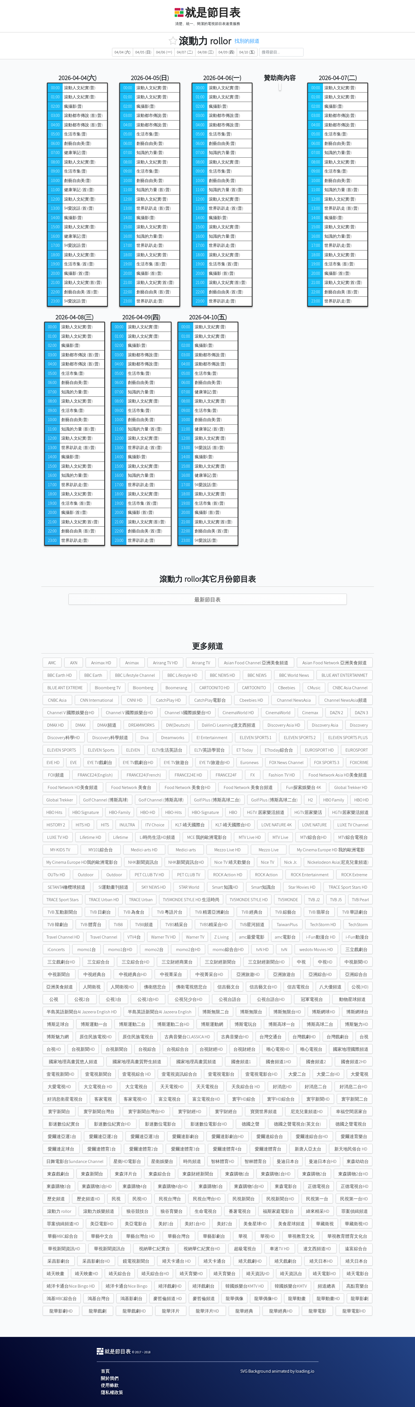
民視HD (140, 1199)
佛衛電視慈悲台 (191, 987)
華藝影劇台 (214, 1236)
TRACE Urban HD (104, 900)
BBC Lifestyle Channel (135, 675)
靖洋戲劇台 (203, 1286)
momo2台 (154, 949)
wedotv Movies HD (316, 949)
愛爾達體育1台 (101, 1149)
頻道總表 (326, 1286)
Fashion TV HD (282, 775)
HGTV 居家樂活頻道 (265, 812)
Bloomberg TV (108, 688)
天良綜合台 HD (245, 1087)
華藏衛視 (325, 1224)
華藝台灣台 (179, 1236)
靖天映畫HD (86, 1274)
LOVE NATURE (314, 825)
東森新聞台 (92, 1174)
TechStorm (358, 924)
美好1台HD (195, 1224)
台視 (364, 1037)
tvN (284, 949)
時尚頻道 (192, 1161)
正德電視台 (319, 1186)
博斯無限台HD (287, 1012)
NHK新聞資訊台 (143, 862)
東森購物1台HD (276, 1174)
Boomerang (176, 688)
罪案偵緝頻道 (354, 1211)
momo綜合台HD (228, 949)
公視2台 (82, 999)
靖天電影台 (358, 1274)
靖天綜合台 (120, 1274)
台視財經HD (211, 1049)
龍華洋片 (171, 1311)
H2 (310, 800)
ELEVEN (133, 750)
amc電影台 (285, 937)
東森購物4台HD (173, 1186)
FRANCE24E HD (188, 775)
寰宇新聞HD (318, 1099)
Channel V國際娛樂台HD (188, 713)
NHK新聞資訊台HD (186, 862)
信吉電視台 (298, 987)
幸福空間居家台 (351, 1111)
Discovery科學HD (63, 737)
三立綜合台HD (135, 962)
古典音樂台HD (235, 1037)
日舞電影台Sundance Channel (74, 1161)
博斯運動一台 (94, 1024)
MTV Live (280, 837)
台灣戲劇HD (304, 1037)
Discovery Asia (325, 725)
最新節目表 (207, 599)
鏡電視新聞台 (136, 1261)
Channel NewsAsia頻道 (345, 700)
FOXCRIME (359, 762)
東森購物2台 (314, 1174)
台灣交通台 (270, 1037)
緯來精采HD (317, 1211)
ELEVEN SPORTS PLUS (348, 737)
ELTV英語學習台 (209, 750)
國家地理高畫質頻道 (196, 1062)
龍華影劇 (359, 1298)
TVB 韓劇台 (57, 924)
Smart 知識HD (225, 887)
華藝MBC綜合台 (63, 1236)
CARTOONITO (254, 688)
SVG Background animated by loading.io (277, 1371)
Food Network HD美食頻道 (73, 787)
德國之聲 (250, 1124)
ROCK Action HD (227, 875)
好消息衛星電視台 (65, 1099)
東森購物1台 (237, 1174)
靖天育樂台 (224, 1274)
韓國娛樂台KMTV (291, 1286)
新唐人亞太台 (308, 1149)
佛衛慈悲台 (155, 987)
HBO (233, 812)
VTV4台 (134, 937)
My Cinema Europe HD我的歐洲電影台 (82, 862)
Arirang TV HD (165, 663)
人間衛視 (92, 987)
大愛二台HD (328, 1074)
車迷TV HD (279, 1249)
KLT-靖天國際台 (190, 825)
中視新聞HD (356, 962)
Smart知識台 (263, 887)
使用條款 (110, 1385)
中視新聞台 (59, 974)
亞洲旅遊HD (248, 974)
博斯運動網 (212, 1024)
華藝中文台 (102, 1236)
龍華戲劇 (97, 1311)
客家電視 (103, 1099)
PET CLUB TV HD (149, 875)
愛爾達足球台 (61, 1149)
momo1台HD (120, 949)
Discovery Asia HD (284, 725)
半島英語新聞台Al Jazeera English (160, 1012)
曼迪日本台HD (323, 1161)
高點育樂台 (357, 1286)
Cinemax (310, 713)
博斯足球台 (58, 1024)
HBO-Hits (173, 812)
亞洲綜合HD (320, 974)
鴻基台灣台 (99, 1298)
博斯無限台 (251, 1012)
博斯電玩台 (246, 1024)
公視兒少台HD (188, 999)
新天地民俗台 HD (350, 1149)
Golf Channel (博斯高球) (105, 800)
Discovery (359, 725)
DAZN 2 (336, 713)
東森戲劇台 (58, 1174)
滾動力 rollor (59, 1211)
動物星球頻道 (352, 999)
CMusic (313, 688)
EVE (73, 762)
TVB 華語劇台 (355, 912)
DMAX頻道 (106, 725)
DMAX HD (55, 725)
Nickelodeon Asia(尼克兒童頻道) (338, 862)
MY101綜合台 (100, 850)
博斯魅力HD (356, 1024)
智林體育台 (256, 1161)
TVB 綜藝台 (285, 912)
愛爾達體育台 (268, 1149)
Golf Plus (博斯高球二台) (217, 800)
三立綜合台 (98, 962)
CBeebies (286, 688)
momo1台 (86, 949)
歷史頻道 (56, 1199)
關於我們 (110, 1378)
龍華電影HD (354, 1311)
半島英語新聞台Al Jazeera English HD (82, 1012)
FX (252, 775)
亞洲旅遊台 (284, 974)
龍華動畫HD (328, 1298)
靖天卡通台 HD (176, 1261)
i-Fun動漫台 (357, 937)
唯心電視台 (311, 1049)
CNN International (96, 700)
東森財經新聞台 (197, 1174)
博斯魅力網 (58, 1037)
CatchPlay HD (168, 700)
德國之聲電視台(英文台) (297, 1124)
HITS (105, 825)
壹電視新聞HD (60, 1074)
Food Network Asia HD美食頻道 (338, 775)
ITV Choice (154, 825)
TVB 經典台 (252, 912)
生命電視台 (206, 1211)
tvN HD (262, 949)
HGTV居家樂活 (308, 812)
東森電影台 (286, 1186)
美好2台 (224, 1224)
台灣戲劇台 (338, 1037)
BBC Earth (93, 675)
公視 (53, 999)
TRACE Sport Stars (62, 900)
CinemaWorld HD (238, 713)
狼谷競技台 (137, 1211)
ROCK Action (266, 875)
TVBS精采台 (176, 924)
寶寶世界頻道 (263, 1111)
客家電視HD (135, 1099)
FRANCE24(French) (144, 775)
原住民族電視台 (138, 1037)
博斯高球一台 (281, 1024)
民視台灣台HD (207, 1199)
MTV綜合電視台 (353, 837)
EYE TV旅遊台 (176, 762)
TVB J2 (314, 900)
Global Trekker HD (350, 787)
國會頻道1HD (278, 1062)
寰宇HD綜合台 (281, 1099)
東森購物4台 (135, 1186)
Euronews (249, 762)
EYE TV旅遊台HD (214, 762)
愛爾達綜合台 (269, 1136)
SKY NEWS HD (153, 887)
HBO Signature (85, 812)
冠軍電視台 (312, 999)
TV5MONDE (288, 900)
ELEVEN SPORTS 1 (255, 737)
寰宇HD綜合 (243, 1099)
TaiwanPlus (287, 924)
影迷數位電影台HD (208, 1124)
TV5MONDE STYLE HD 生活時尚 (191, 900)
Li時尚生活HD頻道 (157, 837)
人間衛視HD (122, 987)
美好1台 (166, 1224)
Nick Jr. (290, 862)
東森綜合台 (160, 1174)
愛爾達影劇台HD (228, 1136)
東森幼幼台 (358, 1161)
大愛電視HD (59, 1087)
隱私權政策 (112, 1392)
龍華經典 (244, 1311)
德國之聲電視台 (350, 1124)
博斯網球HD (323, 1012)
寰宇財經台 (226, 1111)
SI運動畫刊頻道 (113, 887)
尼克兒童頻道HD (307, 1111)
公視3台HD (148, 999)
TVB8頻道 (144, 924)
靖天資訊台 (291, 1274)
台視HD (54, 1049)
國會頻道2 (316, 1062)
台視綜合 (147, 1049)
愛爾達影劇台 (185, 1136)
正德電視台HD (354, 1186)
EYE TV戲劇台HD (138, 762)
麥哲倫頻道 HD (167, 1298)
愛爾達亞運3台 (145, 1136)
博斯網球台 (357, 1012)
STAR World (189, 887)
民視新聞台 (244, 1199)
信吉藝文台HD (263, 987)
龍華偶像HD (265, 1298)
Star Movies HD (301, 887)
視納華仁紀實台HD (202, 1249)
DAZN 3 (361, 713)
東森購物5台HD (249, 1186)
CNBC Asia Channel (350, 688)
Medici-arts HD (144, 850)
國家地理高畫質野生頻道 (137, 1062)
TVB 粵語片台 (169, 912)
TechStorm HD (323, 924)
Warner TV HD (163, 937)
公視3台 (113, 999)
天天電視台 (207, 1087)
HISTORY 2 (56, 825)
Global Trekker (59, 800)
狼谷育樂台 (172, 1211)
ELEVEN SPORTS (61, 750)
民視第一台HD (354, 1199)
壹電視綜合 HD (136, 1074)
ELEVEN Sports (101, 750)
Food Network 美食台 (131, 787)
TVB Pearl (360, 900)
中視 (301, 962)
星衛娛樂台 (162, 1161)
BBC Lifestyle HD (182, 675)
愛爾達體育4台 (227, 1149)
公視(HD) (360, 987)
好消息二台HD (353, 1087)
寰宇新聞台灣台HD (146, 1111)
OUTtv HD (56, 875)
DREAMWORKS (141, 725)
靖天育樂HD (191, 1274)
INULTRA (127, 825)
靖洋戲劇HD (170, 1286)
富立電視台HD (206, 1099)
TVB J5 (336, 900)
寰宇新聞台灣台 (98, 1111)
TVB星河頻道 (252, 924)
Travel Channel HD (63, 937)
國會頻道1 (241, 1062)
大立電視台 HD (98, 1087)
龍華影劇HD (61, 1311)
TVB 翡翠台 (319, 912)
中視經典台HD (133, 974)
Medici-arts (186, 850)
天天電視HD (172, 1087)
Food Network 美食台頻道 (248, 787)
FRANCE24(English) (95, 775)
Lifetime (120, 837)
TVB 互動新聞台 (62, 912)
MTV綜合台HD (313, 837)
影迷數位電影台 (160, 1124)
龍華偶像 (234, 1298)
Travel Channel (103, 937)
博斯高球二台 (320, 1024)
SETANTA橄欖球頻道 (66, 887)
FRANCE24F (226, 775)
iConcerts (56, 949)
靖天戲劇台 (285, 1261)
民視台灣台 (170, 1199)
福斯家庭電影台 (278, 1211)
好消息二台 (316, 1087)
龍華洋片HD (207, 1311)
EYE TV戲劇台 (99, 762)
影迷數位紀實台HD (112, 1124)
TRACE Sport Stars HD (348, 887)
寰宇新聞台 (59, 1111)
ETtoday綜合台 (279, 750)
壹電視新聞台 (98, 1074)
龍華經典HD (280, 1311)
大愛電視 (359, 1074)
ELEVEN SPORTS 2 (300, 737)
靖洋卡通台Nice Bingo (126, 1286)
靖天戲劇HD (250, 1261)
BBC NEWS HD (222, 675)
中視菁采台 (171, 974)
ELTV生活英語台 (167, 750)
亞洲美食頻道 (59, 987)
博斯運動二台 (132, 1024)
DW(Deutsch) (178, 725)
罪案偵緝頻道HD (63, 1224)
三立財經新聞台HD (266, 962)
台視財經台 (244, 1049)
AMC (52, 663)
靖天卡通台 (214, 1261)
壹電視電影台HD (261, 1074)
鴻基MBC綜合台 (62, 1298)
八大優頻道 (330, 987)
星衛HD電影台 (127, 1161)
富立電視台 (170, 1099)
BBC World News (294, 675)
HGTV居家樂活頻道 (350, 812)
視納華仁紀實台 (154, 1249)
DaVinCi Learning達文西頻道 (229, 725)
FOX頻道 (56, 775)
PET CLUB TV (188, 875)
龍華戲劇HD (134, 1311)
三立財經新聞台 (220, 962)
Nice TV (267, 862)
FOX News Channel (286, 762)
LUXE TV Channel (352, 825)
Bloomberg (143, 688)
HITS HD (83, 825)
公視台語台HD (271, 999)
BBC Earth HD (59, 675)
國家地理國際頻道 (350, 1049)
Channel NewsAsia (294, 700)
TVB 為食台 (133, 912)
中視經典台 (94, 974)
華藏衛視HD (356, 1224)
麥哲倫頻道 (204, 1298)
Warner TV (195, 937)
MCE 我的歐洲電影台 (207, 837)
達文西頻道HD (317, 1249)
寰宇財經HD (189, 1111)
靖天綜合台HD (155, 1274)
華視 (242, 1236)
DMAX (80, 725)
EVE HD (53, 762)
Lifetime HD (90, 837)
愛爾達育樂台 (354, 1136)
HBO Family (333, 800)
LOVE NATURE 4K (276, 825)
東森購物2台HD (353, 1174)
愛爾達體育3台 (185, 1149)
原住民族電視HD (96, 1037)
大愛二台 (297, 1074)
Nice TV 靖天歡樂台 (232, 862)
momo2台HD (188, 949)
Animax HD (101, 663)
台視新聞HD (83, 1049)
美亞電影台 (136, 1224)
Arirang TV (201, 663)
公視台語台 (230, 999)
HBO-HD (147, 812)
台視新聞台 (117, 1049)
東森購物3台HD (97, 1186)
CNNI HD (134, 700)
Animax (132, 663)
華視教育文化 (301, 1236)
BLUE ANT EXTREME (65, 688)
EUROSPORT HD (319, 750)
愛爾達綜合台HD (312, 1136)
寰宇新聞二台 (354, 1099)
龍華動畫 (297, 1298)
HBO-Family (119, 812)
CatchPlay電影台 (210, 700)
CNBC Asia (57, 700)
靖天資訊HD (257, 1274)
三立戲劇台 (356, 949)
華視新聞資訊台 (109, 1249)
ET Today (244, 750)
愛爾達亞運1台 (62, 1136)
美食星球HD (255, 1224)
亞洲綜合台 (356, 974)
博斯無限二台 (215, 1012)
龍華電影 (317, 1311)
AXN (73, 663)
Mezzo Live (269, 850)
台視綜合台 (178, 1049)
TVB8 (118, 924)
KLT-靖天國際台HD (233, 825)
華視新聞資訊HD (64, 1249)
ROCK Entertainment (310, 875)
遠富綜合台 (356, 1249)
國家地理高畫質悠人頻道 (73, 1062)
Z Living (221, 937)
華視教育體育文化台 (347, 1236)
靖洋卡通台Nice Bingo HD (71, 1286)
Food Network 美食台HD (187, 787)
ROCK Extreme (354, 875)
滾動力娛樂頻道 (98, 1211)
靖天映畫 (55, 1274)
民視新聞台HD (280, 1199)
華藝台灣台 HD (140, 1236)
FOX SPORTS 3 (326, 762)
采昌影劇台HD (96, 1261)
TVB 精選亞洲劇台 (212, 912)
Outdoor (85, 875)
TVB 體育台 (90, 924)
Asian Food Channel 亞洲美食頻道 (256, 663)
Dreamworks (172, 737)
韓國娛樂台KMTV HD (244, 1286)
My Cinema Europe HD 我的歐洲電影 (331, 850)
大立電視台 (136, 1087)
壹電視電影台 (221, 1074)
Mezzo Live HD (227, 850)
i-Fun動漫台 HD (320, 937)
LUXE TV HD (57, 837)
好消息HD (282, 1087)
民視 (116, 1199)
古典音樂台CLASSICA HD (187, 1037)
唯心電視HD (278, 1049)
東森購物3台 (59, 1186)
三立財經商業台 (177, 962)
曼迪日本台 (288, 1161)
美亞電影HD (101, 1224)
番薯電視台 (240, 1211)
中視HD (325, 962)
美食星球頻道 (291, 1224)
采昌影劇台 (58, 1261)
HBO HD (361, 800)
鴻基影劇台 (131, 1298)
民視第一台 (317, 1199)
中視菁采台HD (209, 974)
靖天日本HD (321, 1261)
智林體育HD (222, 1161)
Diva (145, 737)
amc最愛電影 (251, 937)
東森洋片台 (126, 1174)
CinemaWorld (278, 713)
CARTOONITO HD (214, 688)
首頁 (105, 1371)
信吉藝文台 (228, 987)
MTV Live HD (250, 837)
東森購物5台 (210, 1186)
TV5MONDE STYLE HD (249, 900)
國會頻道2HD (353, 1062)
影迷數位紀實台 (64, 1124)
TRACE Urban (141, 900)
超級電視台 (245, 1249)
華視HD (267, 1236)
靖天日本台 (356, 1261)
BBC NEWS (257, 675)
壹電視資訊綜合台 (179, 1074)
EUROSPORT (356, 750)
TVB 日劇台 (100, 912)
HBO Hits (54, 812)
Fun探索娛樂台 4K (303, 787)
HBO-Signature (205, 812)
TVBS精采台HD (214, 924)
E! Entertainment (212, 737)
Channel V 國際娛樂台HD (70, 713)
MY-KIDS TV (60, 850)
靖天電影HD (324, 1274)
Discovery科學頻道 (110, 737)
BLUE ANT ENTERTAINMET (345, 675)
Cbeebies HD (251, 700)
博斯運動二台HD (173, 1024)
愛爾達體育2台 (143, 1149)
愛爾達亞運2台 (103, 1136)
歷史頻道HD (88, 1199)
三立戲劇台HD (61, 962)
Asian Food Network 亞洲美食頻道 (334, 663)
